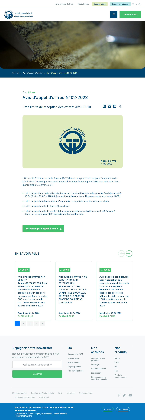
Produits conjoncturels (121, 376)
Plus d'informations (23, 416)
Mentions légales (19, 393)
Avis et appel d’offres (64, 4)
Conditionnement (98, 369)
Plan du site (44, 397)
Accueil (15, 73)
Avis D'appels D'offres (33, 73)
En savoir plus (25, 316)
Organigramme (74, 367)
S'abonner (37, 374)
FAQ (60, 393)
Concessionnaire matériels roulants (99, 378)
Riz (116, 367)
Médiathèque (83, 4)
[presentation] (121, 253)
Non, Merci (123, 409)
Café (116, 362)
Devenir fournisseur (120, 4)
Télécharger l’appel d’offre (42, 228)
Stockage (95, 365)
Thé (116, 371)
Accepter (107, 409)
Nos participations (75, 371)
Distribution (96, 373)
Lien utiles (70, 393)
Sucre (117, 358)
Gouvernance (73, 358)
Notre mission (74, 362)
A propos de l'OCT (75, 354)
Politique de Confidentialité (42, 393)
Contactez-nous (130, 14)
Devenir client (99, 4)
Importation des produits (98, 359)
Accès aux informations (24, 397)
